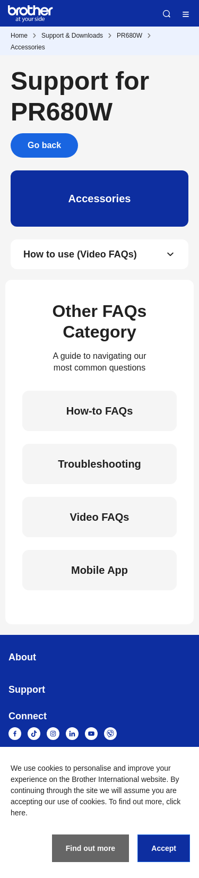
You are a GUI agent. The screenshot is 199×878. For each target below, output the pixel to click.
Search (166, 13)
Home (19, 35)
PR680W (129, 35)
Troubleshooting (99, 464)
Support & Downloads (72, 35)
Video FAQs (99, 517)
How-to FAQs (99, 411)
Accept (163, 848)
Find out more (90, 848)
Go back (44, 145)
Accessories (28, 47)
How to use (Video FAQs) (80, 254)
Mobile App (99, 570)
